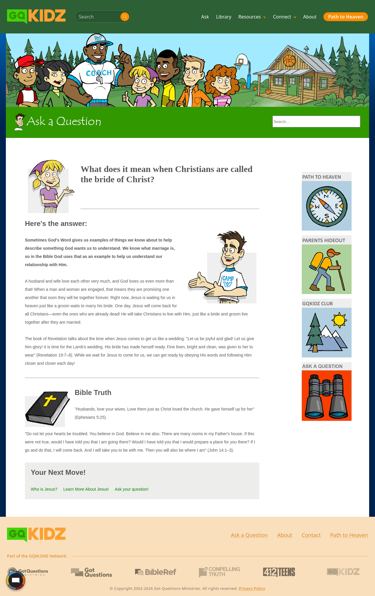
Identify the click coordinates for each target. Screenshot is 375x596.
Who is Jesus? (44, 489)
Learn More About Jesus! (86, 489)
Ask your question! (132, 489)
